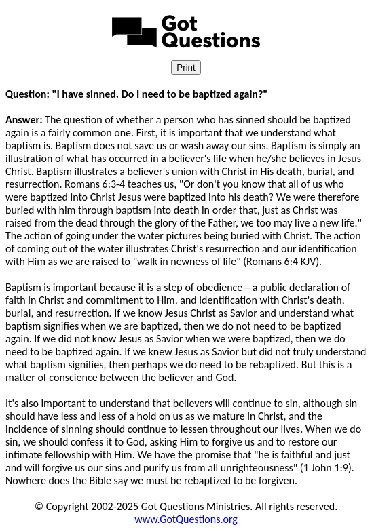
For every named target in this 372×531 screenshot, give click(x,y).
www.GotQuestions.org (186, 519)
